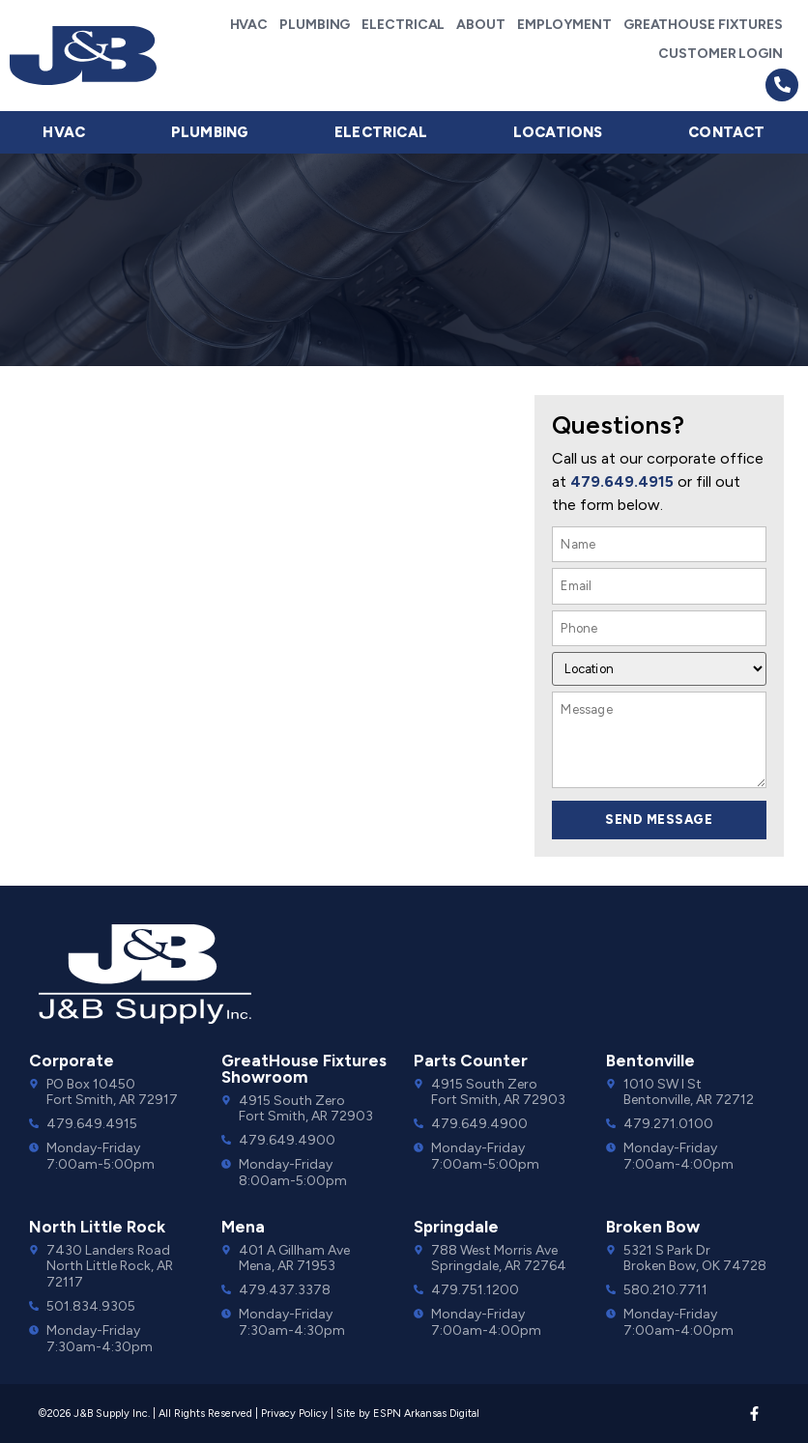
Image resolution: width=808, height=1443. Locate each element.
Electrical (403, 24)
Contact (726, 132)
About (480, 24)
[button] (781, 85)
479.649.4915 (622, 481)
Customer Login (720, 53)
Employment (564, 24)
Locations (558, 132)
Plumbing (314, 24)
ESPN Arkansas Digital (426, 1413)
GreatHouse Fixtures (703, 24)
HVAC (249, 24)
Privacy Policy (294, 1413)
